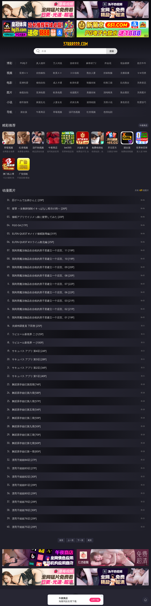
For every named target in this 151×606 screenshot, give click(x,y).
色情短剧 (107, 112)
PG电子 (23, 63)
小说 (9, 102)
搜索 (111, 51)
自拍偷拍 (40, 72)
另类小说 (107, 102)
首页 (61, 540)
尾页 (90, 540)
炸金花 (108, 63)
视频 (9, 73)
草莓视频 (57, 112)
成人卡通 (57, 82)
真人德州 (40, 63)
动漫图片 (74, 92)
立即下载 (95, 599)
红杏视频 (91, 112)
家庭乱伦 (40, 102)
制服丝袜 (91, 82)
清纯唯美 (107, 92)
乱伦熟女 (124, 82)
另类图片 (141, 92)
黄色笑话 (124, 102)
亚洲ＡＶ (23, 72)
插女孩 (23, 112)
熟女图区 (124, 92)
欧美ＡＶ (57, 72)
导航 (9, 112)
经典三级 (107, 82)
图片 (9, 92)
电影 (9, 82)
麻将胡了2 (91, 63)
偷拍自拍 (40, 82)
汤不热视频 (74, 112)
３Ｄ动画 (74, 72)
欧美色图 (57, 92)
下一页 (80, 540)
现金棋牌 (124, 63)
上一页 (71, 540)
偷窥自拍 (23, 92)
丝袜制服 (107, 72)
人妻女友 (57, 102)
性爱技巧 (141, 102)
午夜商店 (40, 112)
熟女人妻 (91, 72)
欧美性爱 (74, 82)
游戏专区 (74, 63)
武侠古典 (74, 102)
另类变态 (141, 82)
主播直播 (124, 72)
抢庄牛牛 (141, 63)
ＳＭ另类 (141, 72)
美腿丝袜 (91, 92)
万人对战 (57, 63)
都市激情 (23, 102)
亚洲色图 (40, 92)
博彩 (9, 63)
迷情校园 (91, 102)
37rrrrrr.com (75, 44)
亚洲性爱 (23, 82)
